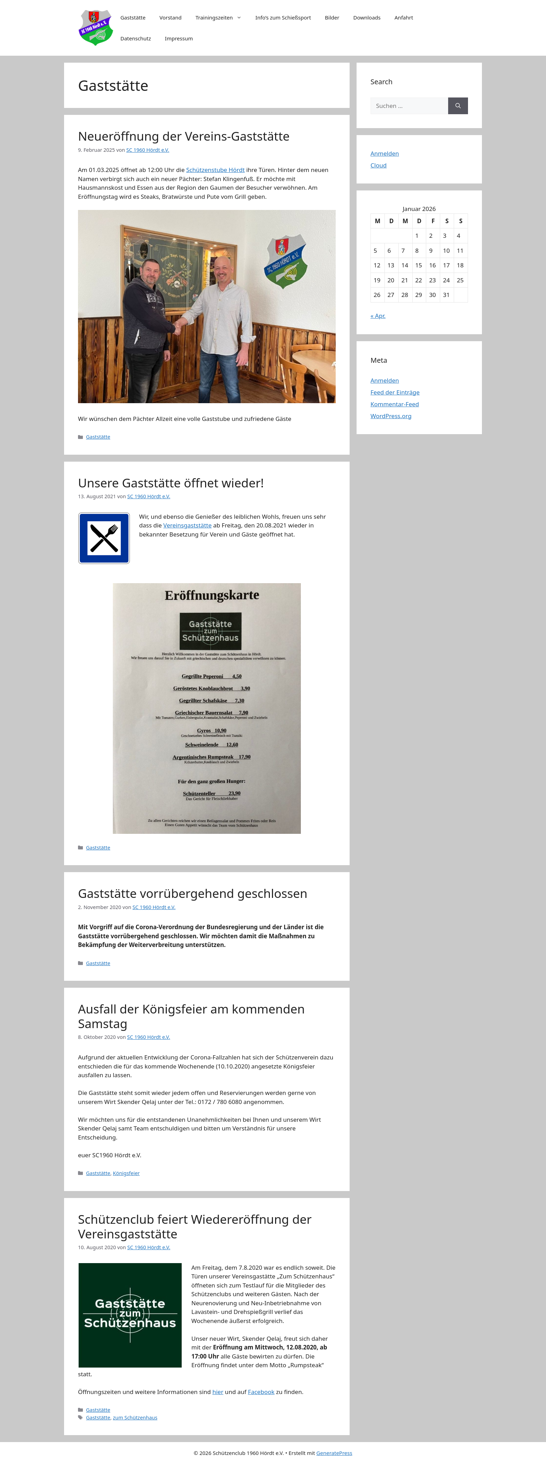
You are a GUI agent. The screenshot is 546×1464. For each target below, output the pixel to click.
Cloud (378, 165)
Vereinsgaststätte (187, 525)
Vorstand (170, 17)
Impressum (179, 38)
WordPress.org (391, 416)
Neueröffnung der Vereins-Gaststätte (184, 136)
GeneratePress (334, 1452)
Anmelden (384, 153)
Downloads (367, 17)
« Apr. (377, 316)
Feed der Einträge (395, 392)
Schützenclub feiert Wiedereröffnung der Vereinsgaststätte (195, 1226)
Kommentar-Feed (394, 404)
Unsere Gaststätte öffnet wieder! (171, 483)
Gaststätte (133, 17)
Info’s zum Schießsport (283, 17)
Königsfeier (126, 1173)
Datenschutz (135, 38)
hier (218, 1392)
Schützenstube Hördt (215, 170)
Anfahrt (404, 17)
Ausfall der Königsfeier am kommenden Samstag (191, 1016)
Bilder (332, 17)
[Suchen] (458, 105)
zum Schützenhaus (135, 1417)
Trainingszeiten (221, 17)
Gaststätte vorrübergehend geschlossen (192, 893)
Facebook (261, 1392)
